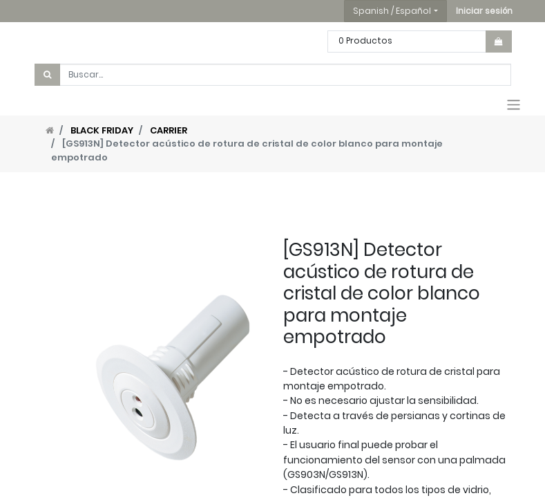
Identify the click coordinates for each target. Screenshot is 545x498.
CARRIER (168, 130)
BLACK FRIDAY (101, 130)
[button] (484, 11)
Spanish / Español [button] (392, 11)
